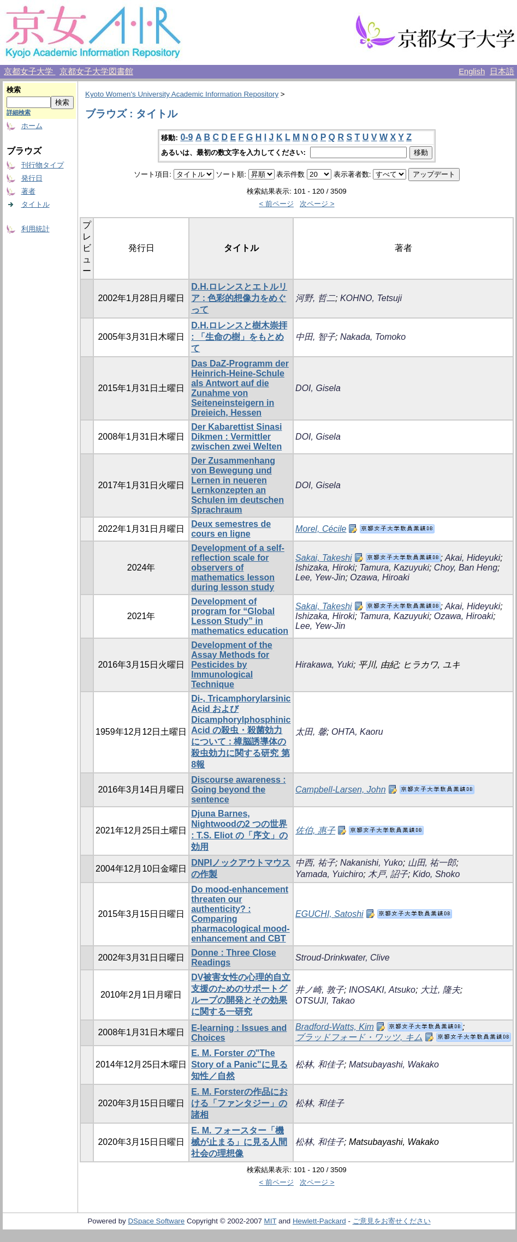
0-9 (186, 137)
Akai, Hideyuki (472, 557)
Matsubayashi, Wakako (394, 1064)
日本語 (502, 71)
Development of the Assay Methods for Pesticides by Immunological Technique (231, 664)
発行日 (32, 178)
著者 (28, 191)
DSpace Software (156, 1221)
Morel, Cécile (320, 528)
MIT (270, 1221)
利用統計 (35, 229)
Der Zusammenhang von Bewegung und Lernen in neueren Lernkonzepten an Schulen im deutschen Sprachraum (237, 485)
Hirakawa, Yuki (324, 664)
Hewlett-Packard (319, 1221)
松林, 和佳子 (319, 1064)
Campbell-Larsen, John (340, 789)
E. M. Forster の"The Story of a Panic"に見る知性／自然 (239, 1064)
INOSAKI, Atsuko (382, 989)
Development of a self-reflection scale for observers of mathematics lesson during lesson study (237, 567)
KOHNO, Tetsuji (371, 298)
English (472, 71)
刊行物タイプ (42, 165)
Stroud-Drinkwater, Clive (342, 957)
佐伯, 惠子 (315, 830)
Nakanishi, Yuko (371, 862)
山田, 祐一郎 (432, 862)
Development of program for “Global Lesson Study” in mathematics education (239, 616)
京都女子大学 (29, 71)
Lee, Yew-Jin (320, 577)
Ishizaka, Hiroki (324, 567)
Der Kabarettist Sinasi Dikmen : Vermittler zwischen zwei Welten (236, 436)
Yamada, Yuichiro (329, 874)
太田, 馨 (310, 731)
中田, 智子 (315, 336)
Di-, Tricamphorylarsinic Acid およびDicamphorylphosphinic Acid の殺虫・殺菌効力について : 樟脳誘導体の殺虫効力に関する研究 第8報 (240, 731)
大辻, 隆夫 (440, 989)
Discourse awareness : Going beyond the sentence (238, 789)
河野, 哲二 (315, 298)
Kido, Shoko (436, 874)
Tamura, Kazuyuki (394, 567)
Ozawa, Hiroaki (379, 577)
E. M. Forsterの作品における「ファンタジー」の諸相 (239, 1103)
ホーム (32, 126)
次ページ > (317, 204)
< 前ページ (276, 204)
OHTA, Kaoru (357, 731)
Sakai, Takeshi (323, 557)
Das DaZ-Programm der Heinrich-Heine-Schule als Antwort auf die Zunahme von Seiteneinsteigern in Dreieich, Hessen (240, 388)
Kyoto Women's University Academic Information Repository (181, 94)
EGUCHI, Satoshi (329, 914)
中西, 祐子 (315, 862)
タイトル (35, 204)
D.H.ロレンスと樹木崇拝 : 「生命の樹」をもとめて (239, 337)
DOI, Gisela (318, 388)
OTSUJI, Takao (325, 1000)
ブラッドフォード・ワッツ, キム (359, 1037)
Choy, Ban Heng (465, 567)
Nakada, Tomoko (373, 336)
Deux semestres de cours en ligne (231, 528)
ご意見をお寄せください (392, 1221)
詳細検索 (19, 112)
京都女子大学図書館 (96, 71)
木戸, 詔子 (388, 874)
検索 (14, 90)
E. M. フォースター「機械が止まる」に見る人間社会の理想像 (239, 1142)
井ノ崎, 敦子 (319, 989)
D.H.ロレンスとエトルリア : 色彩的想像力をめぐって (239, 298)
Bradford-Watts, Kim (334, 1026)
